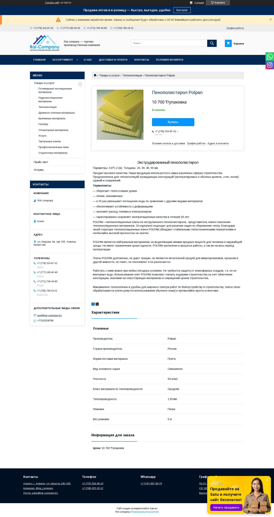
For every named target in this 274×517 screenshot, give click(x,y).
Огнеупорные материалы (53, 130)
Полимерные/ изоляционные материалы (55, 90)
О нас (88, 59)
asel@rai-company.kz (49, 315)
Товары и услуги (109, 75)
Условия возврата (169, 59)
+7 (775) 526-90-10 (92, 483)
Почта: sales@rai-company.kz (40, 493)
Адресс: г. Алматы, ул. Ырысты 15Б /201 (47, 483)
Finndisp (43, 124)
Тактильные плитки (50, 141)
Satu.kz (153, 508)
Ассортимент (62, 59)
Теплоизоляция (132, 75)
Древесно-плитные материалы (57, 112)
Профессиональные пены (54, 147)
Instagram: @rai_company (38, 488)
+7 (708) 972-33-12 (92, 488)
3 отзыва (199, 2)
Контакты (141, 59)
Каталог (182, 10)
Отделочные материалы (53, 152)
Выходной (205, 493)
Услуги (42, 135)
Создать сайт (52, 2)
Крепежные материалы (52, 118)
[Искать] (212, 43)
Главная (39, 59)
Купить (173, 122)
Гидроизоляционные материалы (51, 99)
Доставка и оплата (113, 59)
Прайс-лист (41, 162)
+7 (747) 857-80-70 (151, 483)
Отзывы (39, 169)
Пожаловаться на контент (145, 512)
